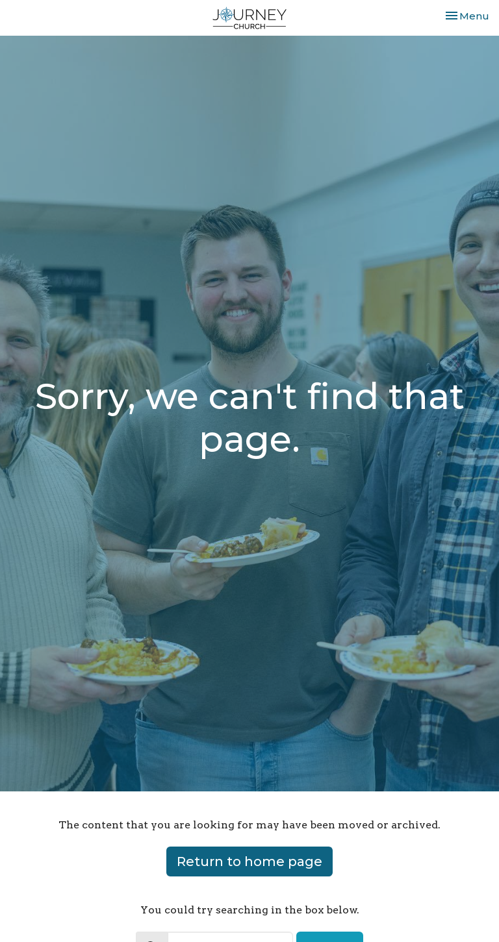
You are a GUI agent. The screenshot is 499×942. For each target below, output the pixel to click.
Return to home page (249, 861)
